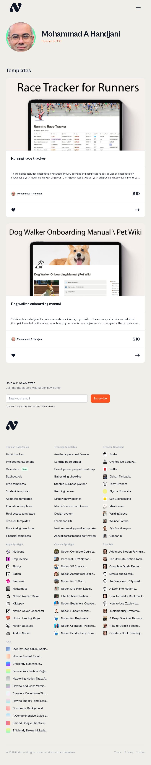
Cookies (140, 752)
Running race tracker (28, 158)
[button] (137, 7)
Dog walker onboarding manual (36, 304)
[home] (16, 7)
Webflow (70, 752)
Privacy (128, 752)
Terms (117, 752)
